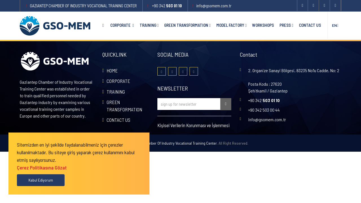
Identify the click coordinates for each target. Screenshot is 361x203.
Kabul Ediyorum (40, 180)
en (335, 25)
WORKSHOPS (263, 25)
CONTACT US (310, 25)
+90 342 (167, 5)
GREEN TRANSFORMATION (187, 25)
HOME (112, 70)
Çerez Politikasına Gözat (42, 167)
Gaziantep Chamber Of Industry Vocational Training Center (83, 5)
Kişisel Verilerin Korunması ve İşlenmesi (193, 125)
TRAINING (149, 25)
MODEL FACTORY (231, 25)
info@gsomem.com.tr (214, 5)
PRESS (286, 25)
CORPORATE (122, 25)
